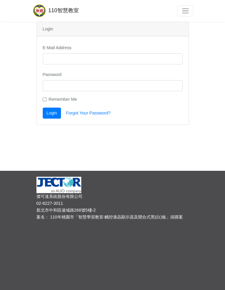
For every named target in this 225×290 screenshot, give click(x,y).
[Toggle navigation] (185, 10)
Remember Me (63, 99)
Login (52, 113)
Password (52, 74)
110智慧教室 (55, 11)
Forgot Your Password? (88, 113)
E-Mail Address (57, 47)
